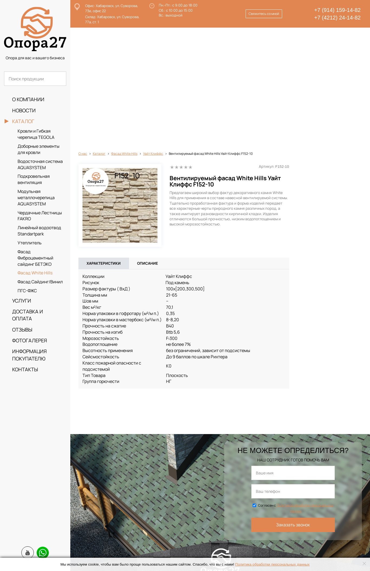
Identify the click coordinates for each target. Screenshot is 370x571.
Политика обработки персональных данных (272, 564)
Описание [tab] (147, 145)
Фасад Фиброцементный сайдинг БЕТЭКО (35, 258)
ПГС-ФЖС (27, 291)
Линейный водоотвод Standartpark (39, 231)
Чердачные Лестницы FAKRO (40, 216)
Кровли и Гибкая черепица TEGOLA (36, 134)
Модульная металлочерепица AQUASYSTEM (36, 197)
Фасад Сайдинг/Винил (40, 282)
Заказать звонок (293, 406)
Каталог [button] (23, 121)
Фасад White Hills (35, 273)
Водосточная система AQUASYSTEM (40, 164)
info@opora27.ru (142, 555)
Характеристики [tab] (104, 145)
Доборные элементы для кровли (39, 149)
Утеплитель (30, 243)
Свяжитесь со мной (264, 13)
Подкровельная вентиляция (34, 179)
